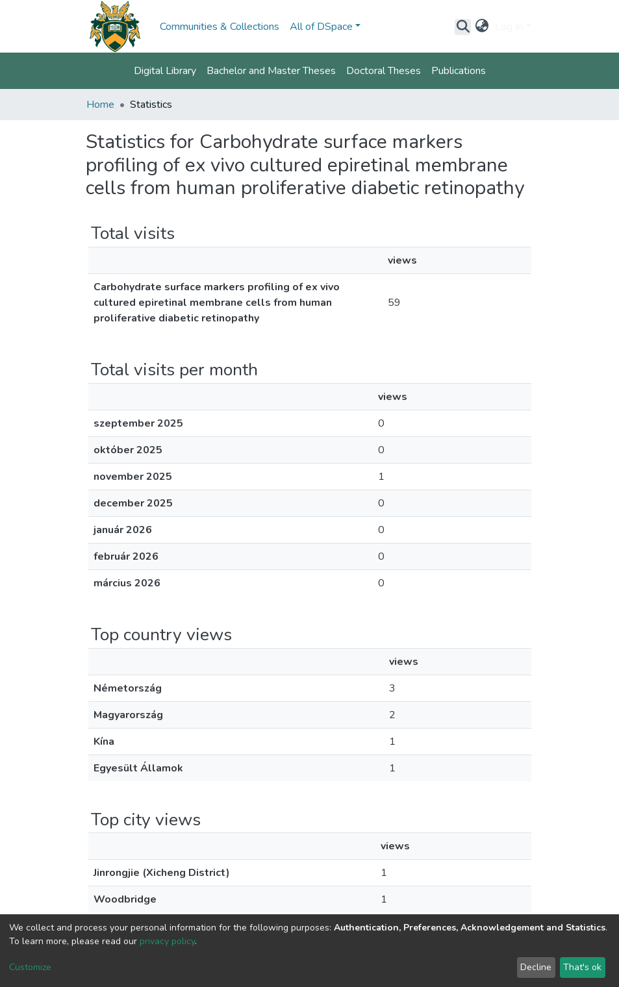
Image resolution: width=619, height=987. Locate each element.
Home (100, 104)
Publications (458, 71)
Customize (30, 967)
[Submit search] (463, 26)
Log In (509, 26)
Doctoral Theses (383, 71)
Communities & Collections (219, 26)
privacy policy (167, 941)
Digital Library (165, 71)
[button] (481, 26)
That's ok (582, 967)
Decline (535, 967)
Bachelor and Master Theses (271, 71)
